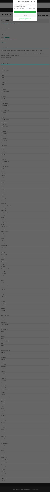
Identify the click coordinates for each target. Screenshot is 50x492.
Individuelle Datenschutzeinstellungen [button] (25, 18)
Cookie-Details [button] (19, 19)
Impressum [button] (31, 19)
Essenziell (16, 8)
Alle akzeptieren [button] (25, 12)
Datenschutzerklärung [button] (25, 19)
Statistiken (23, 8)
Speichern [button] (25, 15)
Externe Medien (31, 8)
